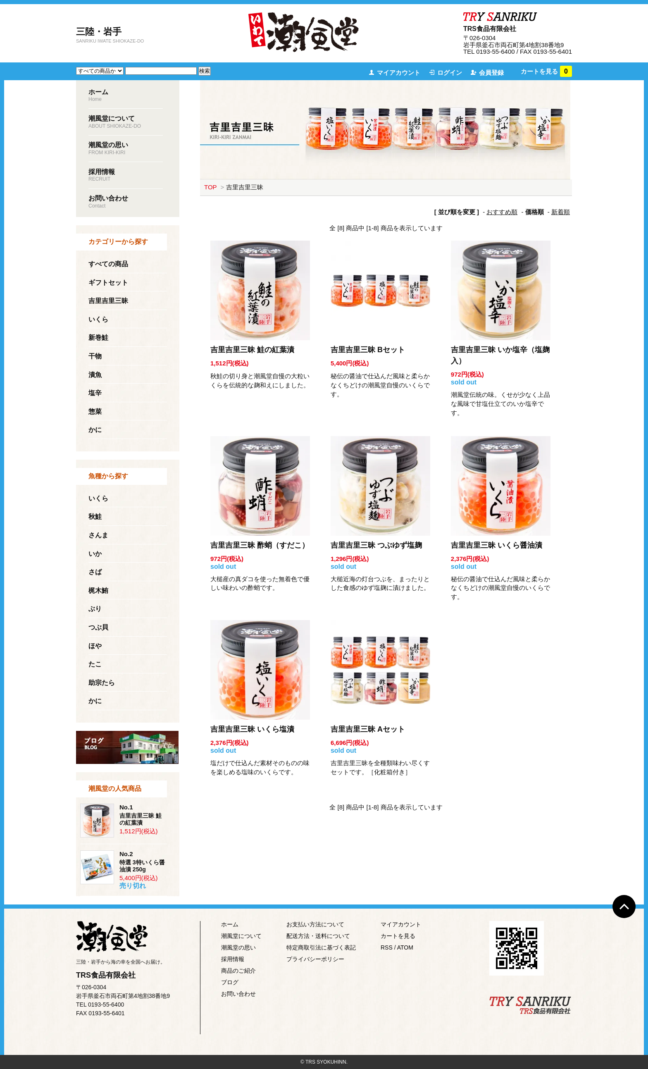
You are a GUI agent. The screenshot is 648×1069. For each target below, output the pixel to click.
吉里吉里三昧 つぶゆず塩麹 (376, 545)
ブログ (229, 982)
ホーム (229, 924)
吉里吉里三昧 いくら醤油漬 (496, 545)
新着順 (560, 211)
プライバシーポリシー (315, 959)
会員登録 (491, 72)
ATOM (405, 947)
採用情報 (232, 959)
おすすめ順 (501, 211)
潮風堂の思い (238, 947)
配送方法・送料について (318, 936)
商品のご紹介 (238, 970)
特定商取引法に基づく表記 (321, 947)
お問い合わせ (238, 993)
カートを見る (546, 71)
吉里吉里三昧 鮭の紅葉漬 (252, 350)
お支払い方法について (315, 924)
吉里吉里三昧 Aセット (368, 729)
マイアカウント (398, 72)
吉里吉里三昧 (244, 187)
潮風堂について (241, 936)
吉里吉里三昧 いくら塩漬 (252, 729)
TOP (210, 187)
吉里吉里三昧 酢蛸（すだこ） (259, 545)
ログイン (449, 72)
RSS (387, 947)
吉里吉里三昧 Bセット (368, 350)
